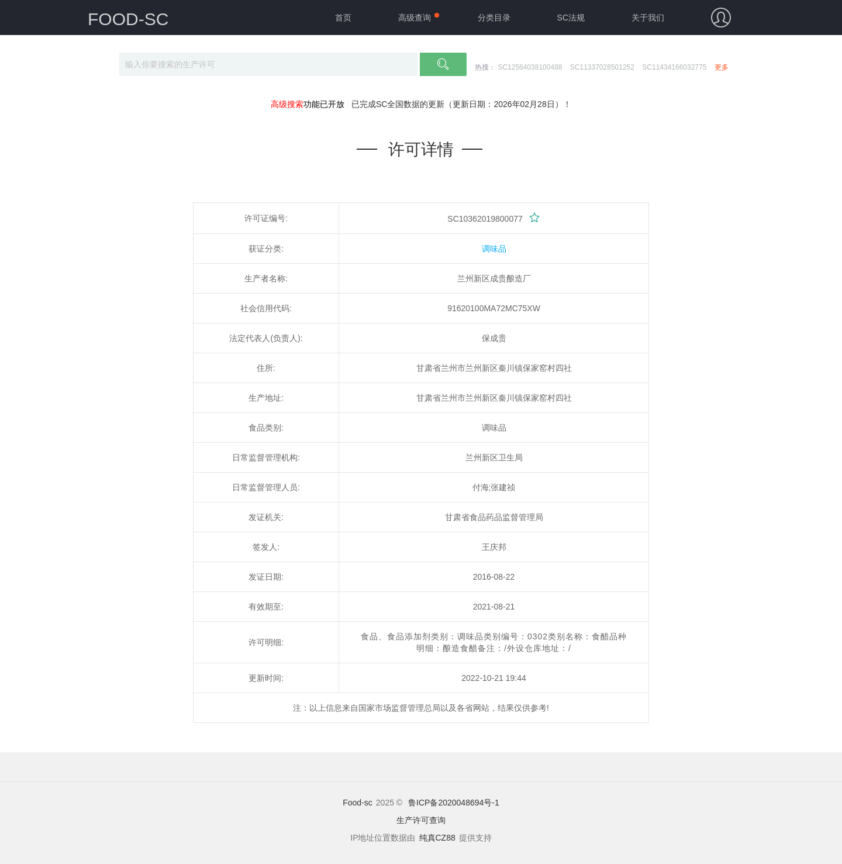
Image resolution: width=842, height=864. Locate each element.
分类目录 (494, 17)
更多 (722, 67)
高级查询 (414, 17)
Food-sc (357, 802)
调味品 (494, 248)
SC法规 (571, 17)
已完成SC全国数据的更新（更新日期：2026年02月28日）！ (461, 104)
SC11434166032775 (674, 67)
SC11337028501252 (602, 67)
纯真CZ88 (437, 837)
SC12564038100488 (530, 67)
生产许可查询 (421, 820)
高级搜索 (287, 104)
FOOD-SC (128, 19)
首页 (343, 17)
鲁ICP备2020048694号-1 (453, 802)
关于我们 (648, 17)
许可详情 (421, 149)
